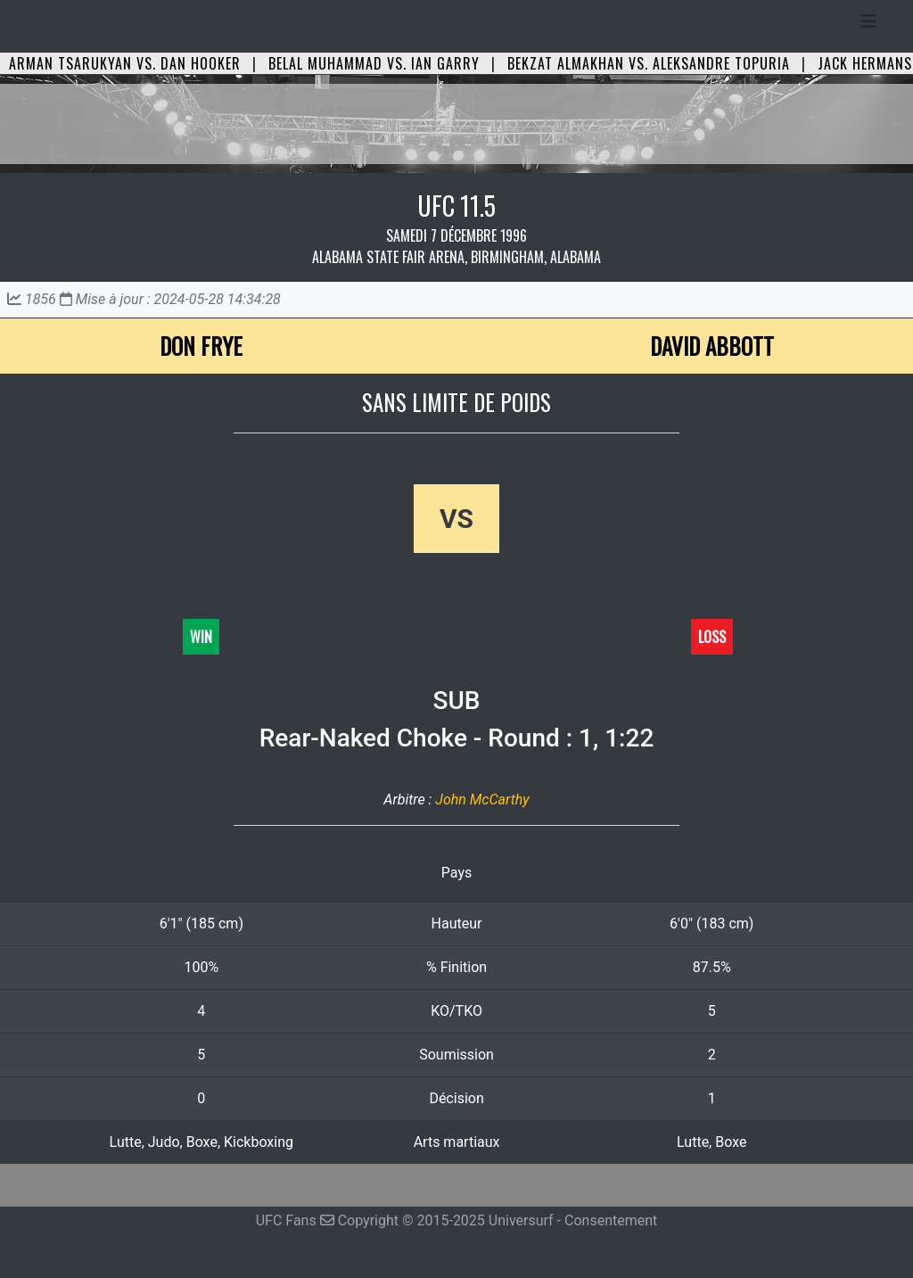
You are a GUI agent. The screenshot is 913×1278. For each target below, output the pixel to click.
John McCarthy (482, 799)
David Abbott (712, 345)
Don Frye (201, 345)
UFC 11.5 (456, 205)
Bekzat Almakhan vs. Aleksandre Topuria (648, 63)
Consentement (610, 1220)
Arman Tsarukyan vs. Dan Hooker (125, 63)
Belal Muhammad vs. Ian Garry (374, 63)
